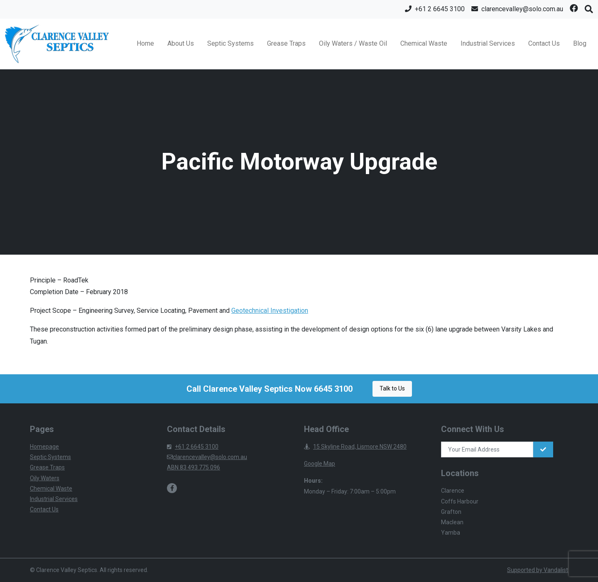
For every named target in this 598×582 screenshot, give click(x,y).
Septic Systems (230, 43)
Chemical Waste (423, 43)
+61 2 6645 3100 (192, 446)
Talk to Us (392, 388)
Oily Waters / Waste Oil (353, 43)
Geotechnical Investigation (269, 310)
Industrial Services (488, 43)
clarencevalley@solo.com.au (207, 457)
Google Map (319, 463)
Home (145, 43)
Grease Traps (286, 43)
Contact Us (544, 43)
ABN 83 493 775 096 (193, 467)
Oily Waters (44, 478)
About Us (180, 43)
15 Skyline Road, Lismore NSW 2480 (355, 446)
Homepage (44, 446)
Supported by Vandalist (537, 570)
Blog (579, 43)
